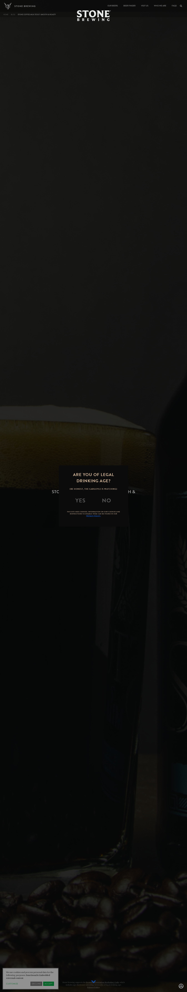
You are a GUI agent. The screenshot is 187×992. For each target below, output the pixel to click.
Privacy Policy (93, 987)
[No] (106, 500)
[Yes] (80, 500)
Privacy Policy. (93, 516)
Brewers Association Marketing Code (102, 982)
